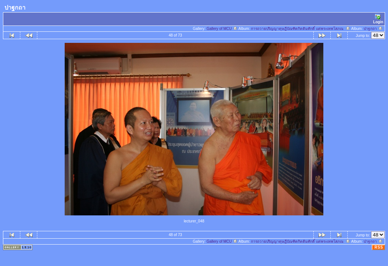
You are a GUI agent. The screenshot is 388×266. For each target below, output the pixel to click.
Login (378, 19)
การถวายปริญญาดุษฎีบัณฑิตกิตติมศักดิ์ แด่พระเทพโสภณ (300, 29)
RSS (378, 247)
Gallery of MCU (222, 29)
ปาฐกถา (373, 29)
